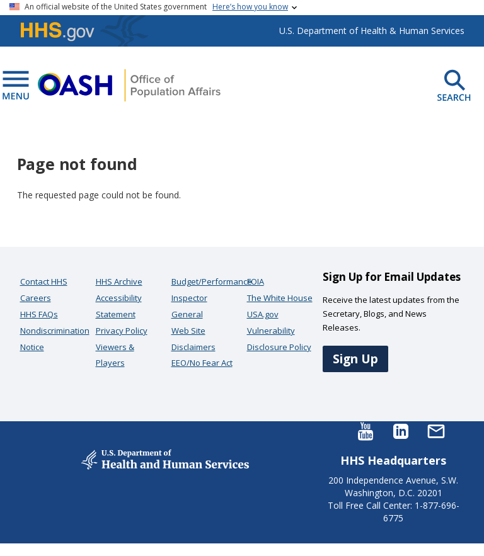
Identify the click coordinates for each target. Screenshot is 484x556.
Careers (35, 298)
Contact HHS (43, 281)
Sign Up (355, 358)
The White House (280, 298)
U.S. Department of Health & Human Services (371, 31)
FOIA (255, 281)
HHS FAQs (39, 314)
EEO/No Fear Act (202, 362)
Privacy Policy (121, 330)
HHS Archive (119, 281)
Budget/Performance (211, 281)
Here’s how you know (250, 6)
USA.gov (263, 314)
